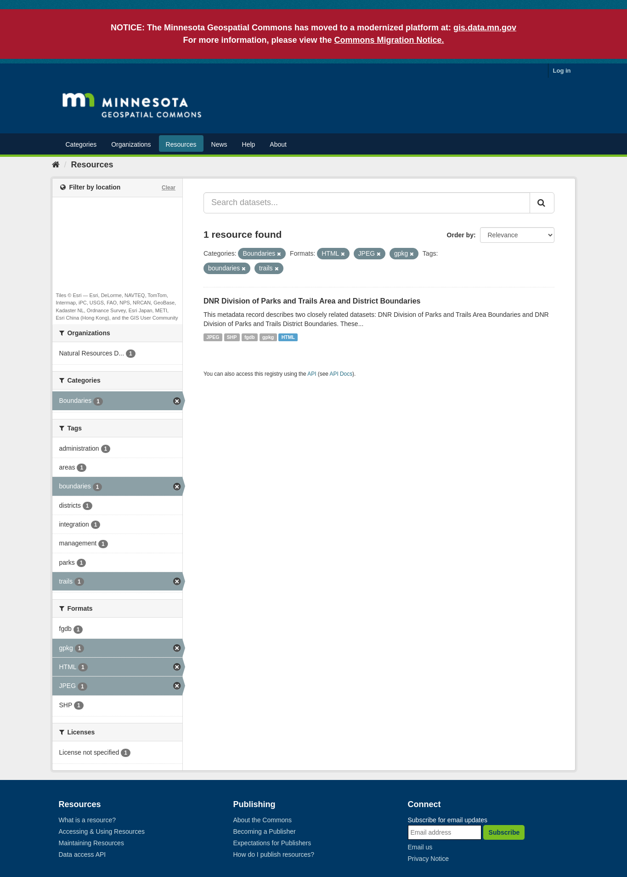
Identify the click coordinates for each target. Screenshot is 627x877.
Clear (168, 187)
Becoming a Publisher (264, 831)
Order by (460, 235)
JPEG (212, 337)
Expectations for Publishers (272, 843)
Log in (562, 70)
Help (248, 144)
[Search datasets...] (366, 202)
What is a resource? (87, 820)
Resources (181, 144)
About (278, 144)
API (311, 374)
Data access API (82, 854)
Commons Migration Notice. (389, 40)
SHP (232, 337)
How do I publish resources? (274, 854)
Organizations (131, 144)
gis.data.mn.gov (484, 27)
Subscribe (504, 832)
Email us (420, 847)
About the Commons (262, 820)
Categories (81, 144)
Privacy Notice (428, 858)
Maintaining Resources (91, 843)
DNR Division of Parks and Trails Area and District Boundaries (311, 301)
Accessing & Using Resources (102, 831)
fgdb (249, 337)
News (219, 144)
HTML (288, 337)
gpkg (268, 337)
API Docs (341, 374)
